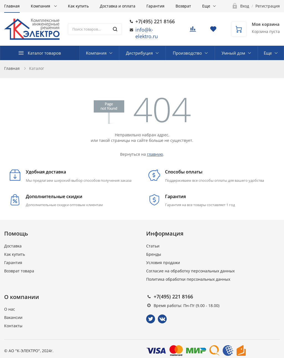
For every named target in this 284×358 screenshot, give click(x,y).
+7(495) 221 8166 (155, 21)
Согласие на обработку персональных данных (190, 270)
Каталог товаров (44, 53)
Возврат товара (19, 270)
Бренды (153, 254)
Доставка (13, 246)
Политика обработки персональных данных (188, 279)
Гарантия (155, 6)
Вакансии (13, 317)
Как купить (78, 6)
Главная (12, 6)
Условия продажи (163, 262)
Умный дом (233, 53)
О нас (9, 309)
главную (155, 154)
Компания (41, 6)
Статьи (152, 246)
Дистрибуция (139, 53)
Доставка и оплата (117, 6)
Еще (206, 6)
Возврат (183, 6)
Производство (187, 53)
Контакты (13, 325)
